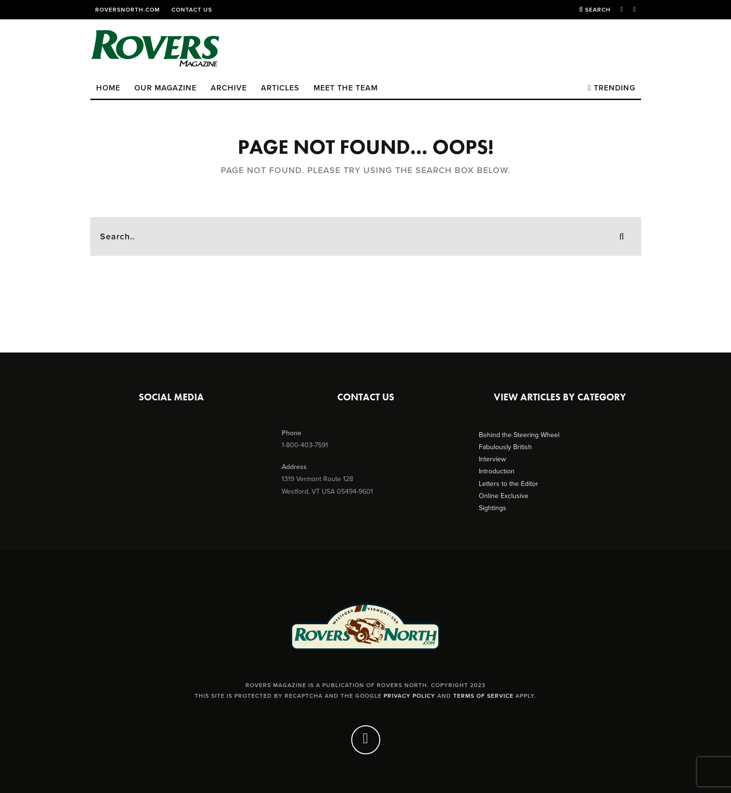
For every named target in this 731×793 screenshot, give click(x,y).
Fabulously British (505, 447)
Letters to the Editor (508, 484)
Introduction (497, 471)
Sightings (492, 508)
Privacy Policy (409, 695)
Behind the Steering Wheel (519, 435)
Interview (492, 459)
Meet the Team (346, 88)
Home (108, 88)
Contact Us (192, 9)
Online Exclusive (504, 496)
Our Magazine (165, 88)
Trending (611, 88)
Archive (229, 88)
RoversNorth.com (127, 9)
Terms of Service (483, 695)
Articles (280, 88)
